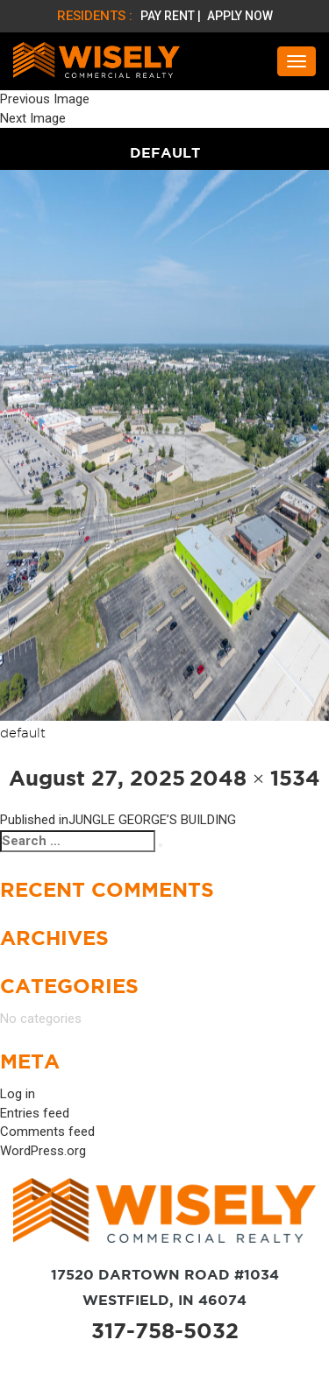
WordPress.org (43, 1151)
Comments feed (47, 1131)
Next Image (33, 118)
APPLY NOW (240, 16)
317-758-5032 (165, 1331)
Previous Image (44, 99)
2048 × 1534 (255, 778)
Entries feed (34, 1113)
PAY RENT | (172, 16)
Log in (17, 1094)
